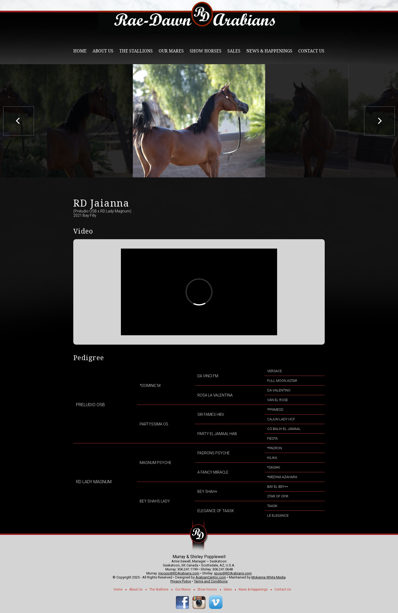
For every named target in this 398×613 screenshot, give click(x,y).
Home (80, 51)
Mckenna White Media (268, 577)
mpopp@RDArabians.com (178, 573)
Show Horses (205, 51)
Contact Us (311, 51)
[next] (379, 120)
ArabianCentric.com (211, 577)
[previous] (18, 120)
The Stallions (136, 51)
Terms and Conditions (211, 581)
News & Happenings (269, 51)
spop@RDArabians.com (233, 573)
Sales (233, 51)
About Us (103, 51)
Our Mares (171, 51)
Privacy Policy (180, 581)
